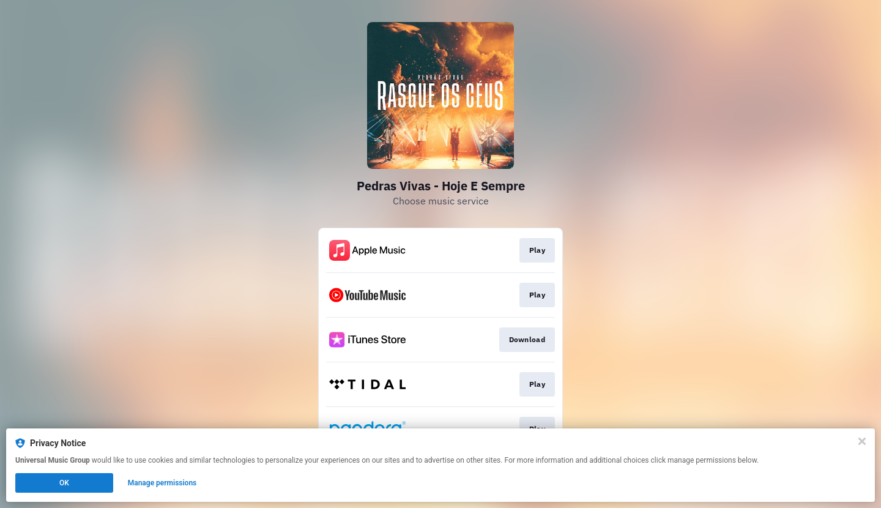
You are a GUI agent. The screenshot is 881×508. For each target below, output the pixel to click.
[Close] (862, 441)
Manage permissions (162, 483)
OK (64, 483)
